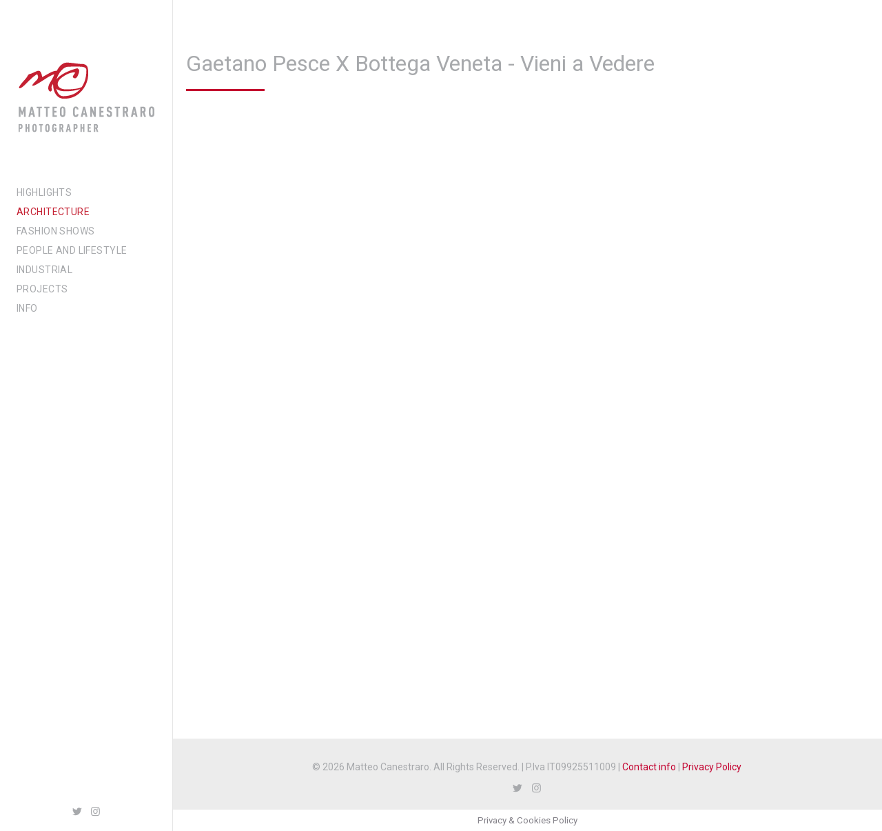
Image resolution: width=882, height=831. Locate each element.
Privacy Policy (711, 766)
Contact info (649, 766)
